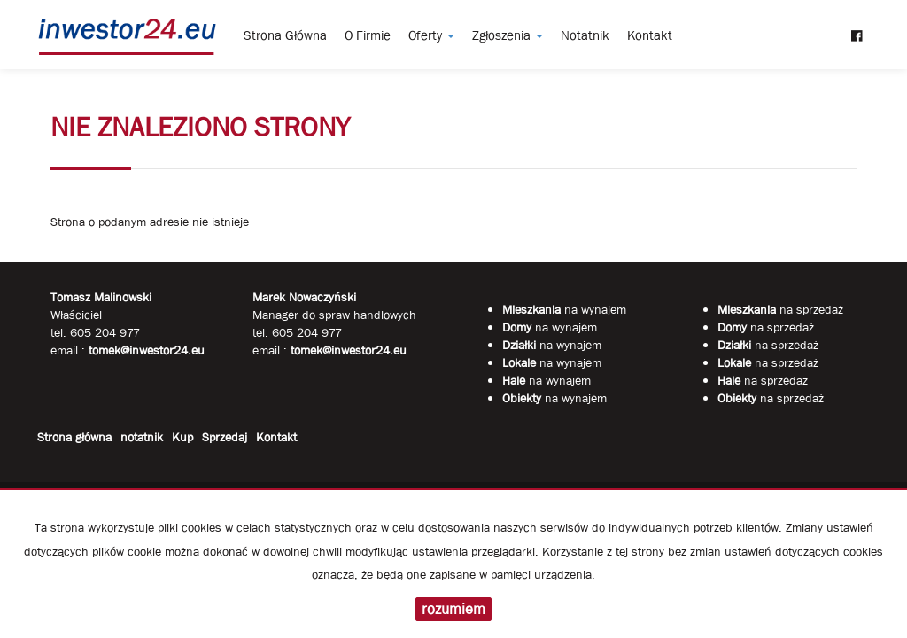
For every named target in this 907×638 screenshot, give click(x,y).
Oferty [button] (431, 35)
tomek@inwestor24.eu (349, 350)
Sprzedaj (224, 437)
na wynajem (564, 309)
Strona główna (285, 35)
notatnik (585, 35)
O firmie (368, 35)
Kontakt (649, 35)
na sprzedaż (780, 309)
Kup (182, 437)
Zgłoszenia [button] (507, 35)
